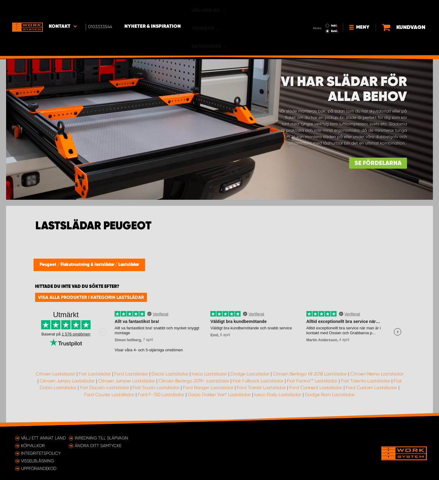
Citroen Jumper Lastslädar (126, 381)
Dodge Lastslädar (249, 374)
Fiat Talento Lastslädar (365, 381)
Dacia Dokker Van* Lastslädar (219, 394)
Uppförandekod (38, 468)
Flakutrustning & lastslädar (87, 265)
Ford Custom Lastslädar (371, 387)
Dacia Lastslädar (170, 374)
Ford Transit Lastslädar (261, 387)
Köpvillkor (33, 445)
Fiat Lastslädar (95, 374)
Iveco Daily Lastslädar (278, 394)
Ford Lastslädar (131, 374)
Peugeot (48, 265)
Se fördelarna (378, 163)
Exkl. (314, 14)
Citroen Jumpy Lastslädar (67, 381)
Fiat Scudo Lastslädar (156, 387)
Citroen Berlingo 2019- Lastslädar (194, 381)
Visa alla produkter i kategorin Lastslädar (91, 297)
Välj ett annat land (43, 437)
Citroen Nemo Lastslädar (377, 374)
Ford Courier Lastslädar (109, 394)
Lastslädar (128, 265)
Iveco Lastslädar (209, 374)
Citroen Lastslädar (55, 374)
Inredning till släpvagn (101, 437)
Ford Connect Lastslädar (315, 387)
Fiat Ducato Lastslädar (104, 387)
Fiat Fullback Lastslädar (258, 381)
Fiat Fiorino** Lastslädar (312, 381)
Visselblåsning (37, 460)
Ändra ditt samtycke (98, 445)
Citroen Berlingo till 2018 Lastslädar (310, 374)
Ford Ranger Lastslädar (208, 387)
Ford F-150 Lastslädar (161, 394)
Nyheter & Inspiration (152, 9)
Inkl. (314, 8)
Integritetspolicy (41, 453)
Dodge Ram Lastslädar (330, 394)
